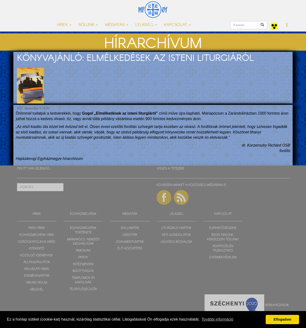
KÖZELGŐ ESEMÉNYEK (36, 255)
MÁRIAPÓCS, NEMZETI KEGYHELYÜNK (83, 241)
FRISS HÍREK (36, 228)
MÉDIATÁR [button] (116, 25)
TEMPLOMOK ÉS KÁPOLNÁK (83, 280)
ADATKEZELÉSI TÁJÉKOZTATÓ (222, 248)
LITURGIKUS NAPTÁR (176, 228)
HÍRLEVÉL (36, 289)
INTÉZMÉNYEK (83, 264)
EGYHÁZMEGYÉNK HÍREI (36, 235)
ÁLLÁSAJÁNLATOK (36, 262)
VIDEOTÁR (129, 235)
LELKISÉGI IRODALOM (176, 242)
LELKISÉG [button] (146, 25)
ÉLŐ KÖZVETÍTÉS (129, 248)
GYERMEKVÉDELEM (223, 257)
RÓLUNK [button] (88, 25)
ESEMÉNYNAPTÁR (36, 276)
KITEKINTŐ (36, 248)
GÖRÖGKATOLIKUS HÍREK (36, 242)
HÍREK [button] (64, 25)
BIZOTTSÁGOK (83, 271)
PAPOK (83, 257)
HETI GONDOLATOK (176, 235)
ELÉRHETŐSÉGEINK (223, 228)
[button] (287, 25)
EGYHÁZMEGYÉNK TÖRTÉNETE (83, 230)
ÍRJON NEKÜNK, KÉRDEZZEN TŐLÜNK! (223, 237)
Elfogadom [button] (282, 319)
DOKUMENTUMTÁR (130, 242)
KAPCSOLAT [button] (177, 25)
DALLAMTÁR (130, 228)
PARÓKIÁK (83, 251)
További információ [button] (217, 319)
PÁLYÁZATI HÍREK (36, 269)
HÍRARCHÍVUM (36, 282)
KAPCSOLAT (223, 214)
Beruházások (277, 305)
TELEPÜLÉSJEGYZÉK (83, 289)
